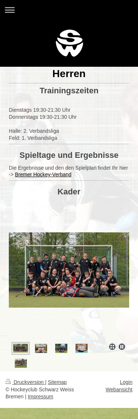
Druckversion (25, 382)
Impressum (40, 396)
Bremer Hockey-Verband (43, 174)
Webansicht (119, 389)
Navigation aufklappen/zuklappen (69, 10)
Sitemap (57, 382)
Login (126, 382)
